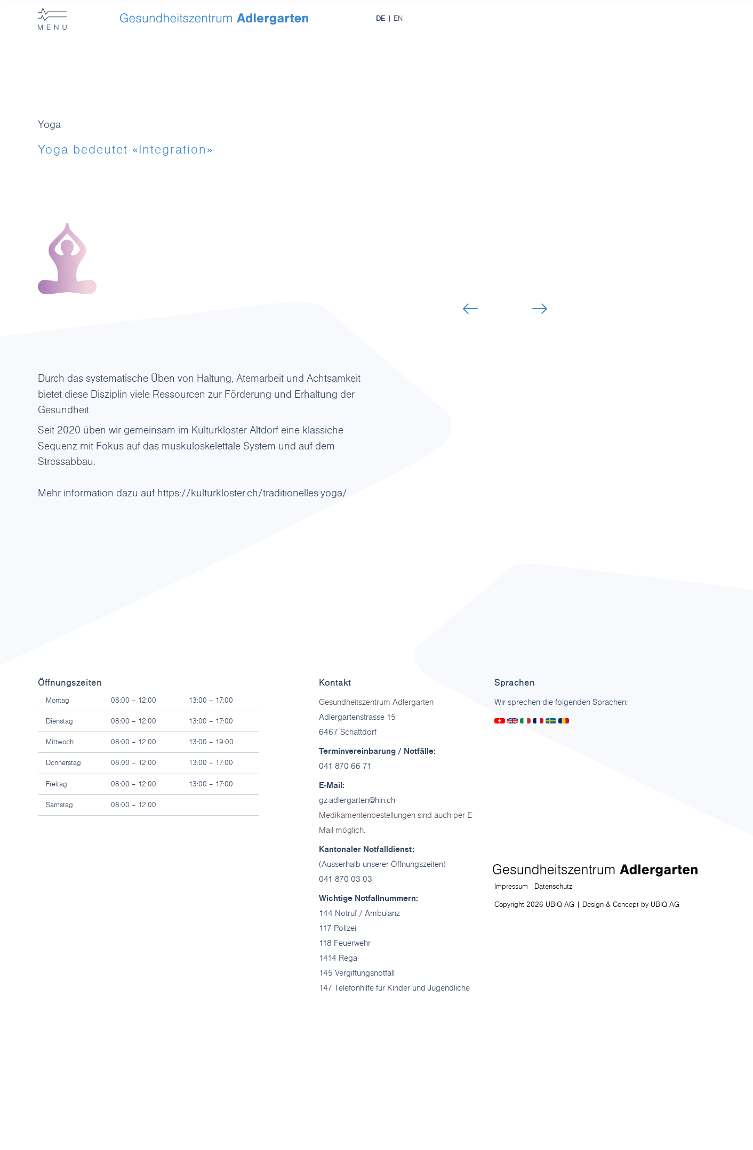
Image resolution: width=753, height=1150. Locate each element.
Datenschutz (553, 886)
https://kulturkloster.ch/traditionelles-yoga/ (252, 493)
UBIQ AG (665, 904)
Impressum (511, 886)
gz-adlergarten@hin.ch (357, 800)
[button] (470, 308)
